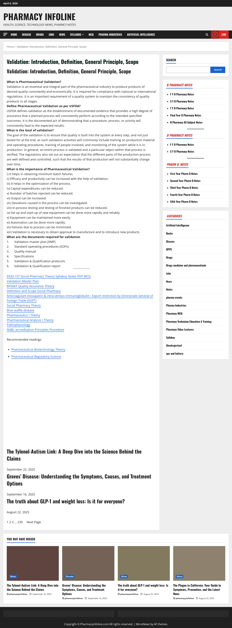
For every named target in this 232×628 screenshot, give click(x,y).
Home (14, 34)
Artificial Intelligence (141, 34)
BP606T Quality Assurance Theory (30, 286)
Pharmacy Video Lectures (180, 329)
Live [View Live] (218, 34)
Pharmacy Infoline (39, 16)
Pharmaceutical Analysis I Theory (30, 320)
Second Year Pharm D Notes (185, 181)
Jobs (51, 34)
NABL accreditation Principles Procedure (35, 330)
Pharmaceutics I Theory (23, 315)
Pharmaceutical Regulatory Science (36, 356)
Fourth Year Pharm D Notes (185, 195)
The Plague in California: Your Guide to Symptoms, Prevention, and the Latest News (197, 589)
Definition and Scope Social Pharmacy (34, 291)
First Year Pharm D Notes (184, 174)
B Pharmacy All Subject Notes (186, 122)
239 (20, 522)
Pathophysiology (18, 325)
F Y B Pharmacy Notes (182, 94)
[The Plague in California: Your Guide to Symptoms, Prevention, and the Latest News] (199, 563)
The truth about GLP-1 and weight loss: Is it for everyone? (143, 587)
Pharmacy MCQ (174, 313)
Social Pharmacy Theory (24, 305)
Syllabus (75, 34)
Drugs (40, 34)
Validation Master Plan (23, 281)
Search (171, 60)
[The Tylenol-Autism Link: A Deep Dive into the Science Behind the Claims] (33, 563)
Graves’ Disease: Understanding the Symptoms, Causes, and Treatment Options (84, 589)
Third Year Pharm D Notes (184, 188)
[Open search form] (207, 34)
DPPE (169, 249)
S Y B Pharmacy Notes (182, 101)
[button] (5, 34)
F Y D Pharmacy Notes (182, 144)
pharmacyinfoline (18, 594)
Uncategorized (174, 345)
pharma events (174, 297)
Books (169, 233)
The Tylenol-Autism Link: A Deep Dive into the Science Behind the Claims (32, 587)
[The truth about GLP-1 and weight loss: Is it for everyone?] (144, 563)
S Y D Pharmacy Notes (182, 151)
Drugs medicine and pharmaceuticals (186, 265)
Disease (26, 34)
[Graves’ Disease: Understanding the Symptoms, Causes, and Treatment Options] (88, 563)
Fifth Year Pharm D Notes (184, 202)
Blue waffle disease (20, 310)
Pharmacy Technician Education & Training (188, 321)
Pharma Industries (110, 34)
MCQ (91, 34)
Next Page (34, 522)
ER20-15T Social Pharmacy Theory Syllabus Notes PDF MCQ (49, 276)
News (62, 34)
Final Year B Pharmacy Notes (185, 115)
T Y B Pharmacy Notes (182, 108)
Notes (169, 289)
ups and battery (174, 353)
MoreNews (143, 624)
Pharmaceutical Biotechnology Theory (38, 349)
